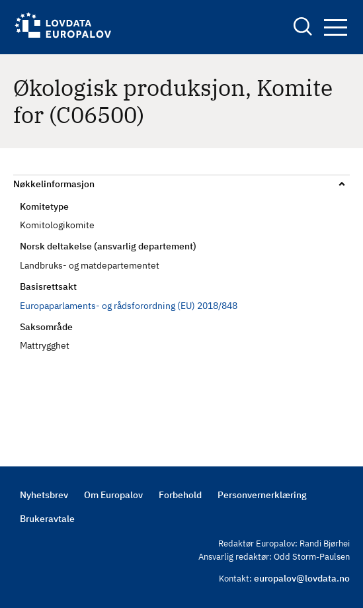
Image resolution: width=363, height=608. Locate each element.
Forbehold (180, 495)
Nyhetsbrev (44, 495)
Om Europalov (113, 495)
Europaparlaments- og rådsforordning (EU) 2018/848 (128, 306)
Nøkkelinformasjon (54, 184)
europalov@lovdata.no (302, 578)
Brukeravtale (47, 519)
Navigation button (335, 27)
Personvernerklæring (262, 495)
